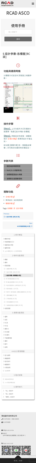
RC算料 (7, 335)
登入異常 (7, 355)
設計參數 (19, 208)
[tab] (18, 166)
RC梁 (6, 323)
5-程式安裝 (18, 375)
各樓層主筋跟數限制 (14, 178)
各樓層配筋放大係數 (14, 174)
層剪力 (7, 329)
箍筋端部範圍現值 (13, 166)
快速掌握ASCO (9, 242)
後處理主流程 (9, 245)
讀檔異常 (7, 358)
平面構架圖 (8, 338)
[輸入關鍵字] (18, 31)
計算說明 (7, 367)
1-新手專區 (18, 234)
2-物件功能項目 (18, 255)
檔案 (6, 316)
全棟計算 (12, 138)
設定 (6, 320)
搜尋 (18, 39)
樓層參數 (10, 203)
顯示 (6, 344)
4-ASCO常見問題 (18, 351)
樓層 (6, 259)
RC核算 (7, 332)
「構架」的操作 (10, 397)
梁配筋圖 (7, 265)
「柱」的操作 (9, 391)
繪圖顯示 (7, 364)
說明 (6, 347)
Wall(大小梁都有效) (14, 170)
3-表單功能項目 (18, 312)
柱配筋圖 (7, 308)
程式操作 (7, 361)
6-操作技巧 (18, 386)
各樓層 (9, 208)
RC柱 (6, 326)
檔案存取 (7, 248)
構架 (6, 262)
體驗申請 (7, 239)
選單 (33, 3)
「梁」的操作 (9, 394)
